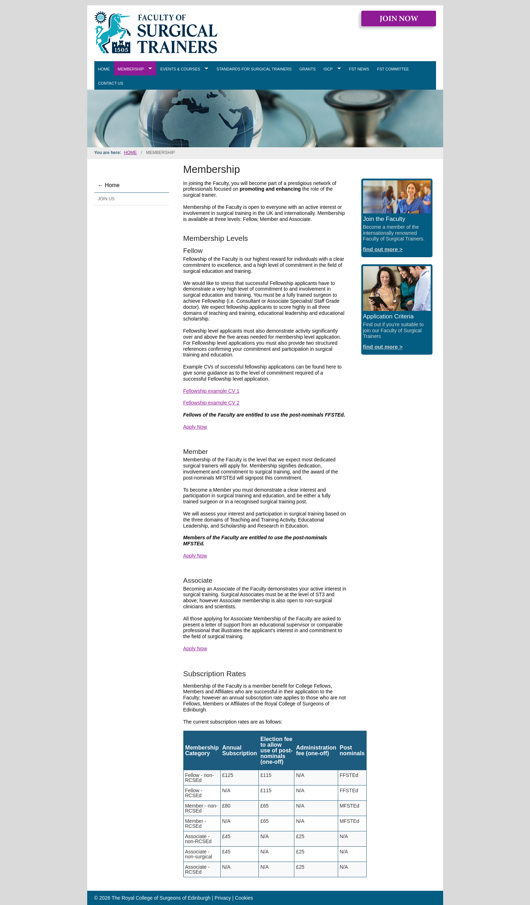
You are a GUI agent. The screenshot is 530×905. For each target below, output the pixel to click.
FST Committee (393, 69)
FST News (359, 69)
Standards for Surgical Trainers (254, 69)
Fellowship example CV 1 (211, 391)
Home (104, 69)
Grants (307, 69)
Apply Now (195, 427)
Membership (131, 69)
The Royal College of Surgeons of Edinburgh (161, 898)
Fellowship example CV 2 (211, 403)
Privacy (223, 898)
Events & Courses (180, 69)
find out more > (383, 249)
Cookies (244, 898)
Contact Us (111, 83)
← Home (109, 185)
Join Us (106, 198)
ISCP (328, 69)
